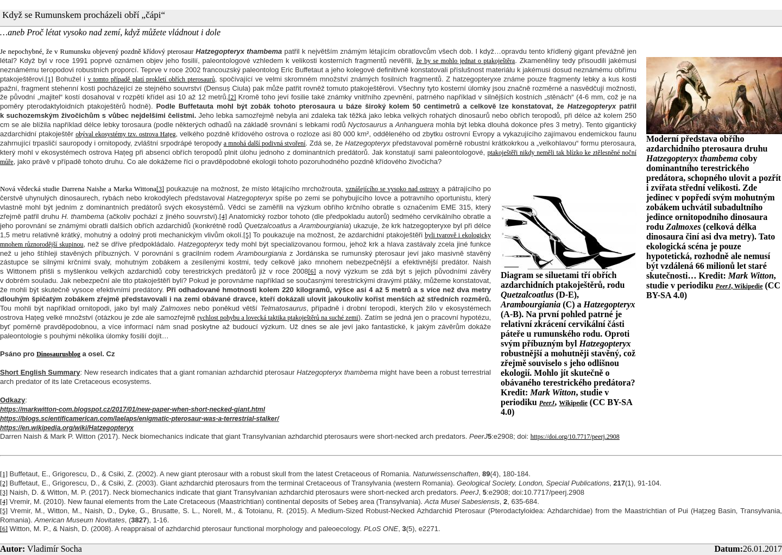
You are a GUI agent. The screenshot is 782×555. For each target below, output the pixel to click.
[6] (312, 271)
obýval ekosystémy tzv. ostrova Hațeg (125, 134)
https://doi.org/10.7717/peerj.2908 (575, 436)
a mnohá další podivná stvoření (265, 143)
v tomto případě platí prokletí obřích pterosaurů (151, 79)
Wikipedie (573, 403)
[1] (49, 79)
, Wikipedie (739, 286)
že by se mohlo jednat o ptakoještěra (465, 61)
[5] (247, 235)
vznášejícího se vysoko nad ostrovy (392, 189)
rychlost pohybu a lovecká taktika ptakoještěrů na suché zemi (277, 317)
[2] (232, 97)
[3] (160, 189)
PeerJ (547, 403)
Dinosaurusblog (58, 354)
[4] (223, 216)
